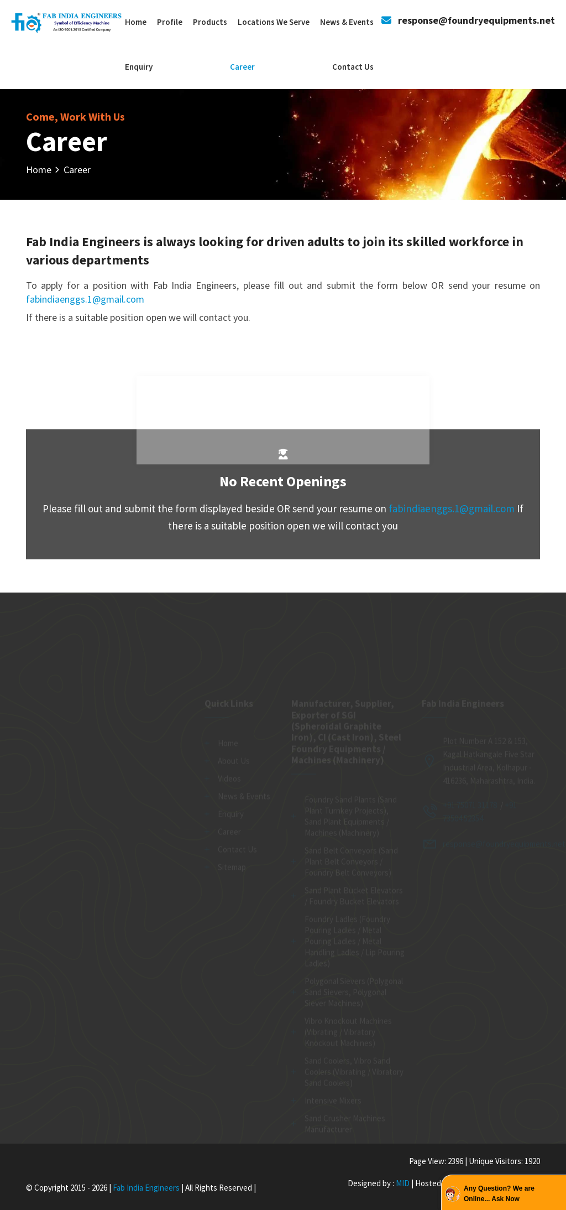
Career (242, 66)
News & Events (347, 22)
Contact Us (353, 66)
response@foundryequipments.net (476, 20)
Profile (169, 22)
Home (135, 22)
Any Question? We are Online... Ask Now (499, 1194)
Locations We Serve (274, 22)
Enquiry (139, 66)
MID (402, 1183)
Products (210, 22)
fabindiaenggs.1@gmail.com (85, 299)
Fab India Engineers (146, 1187)
